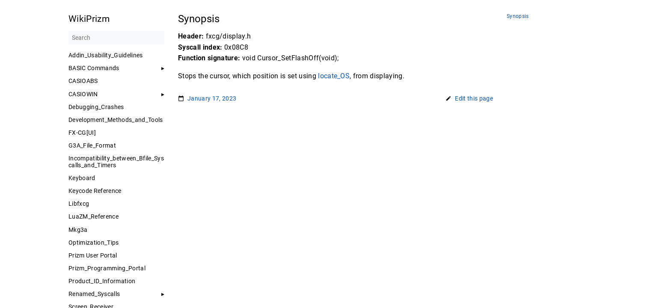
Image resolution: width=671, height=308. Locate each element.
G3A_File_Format (92, 145)
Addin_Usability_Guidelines (105, 55)
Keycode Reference (95, 190)
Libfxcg (78, 203)
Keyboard (81, 178)
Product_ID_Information (101, 281)
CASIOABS (83, 80)
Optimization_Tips (93, 242)
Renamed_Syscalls (94, 293)
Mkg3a (78, 229)
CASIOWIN (83, 94)
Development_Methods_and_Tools (115, 119)
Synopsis (518, 16)
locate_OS (334, 76)
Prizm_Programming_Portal (106, 268)
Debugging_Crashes (96, 107)
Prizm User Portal (92, 255)
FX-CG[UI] (82, 132)
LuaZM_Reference (93, 216)
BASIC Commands (93, 68)
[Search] (116, 37)
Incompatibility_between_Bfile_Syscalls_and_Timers (116, 162)
